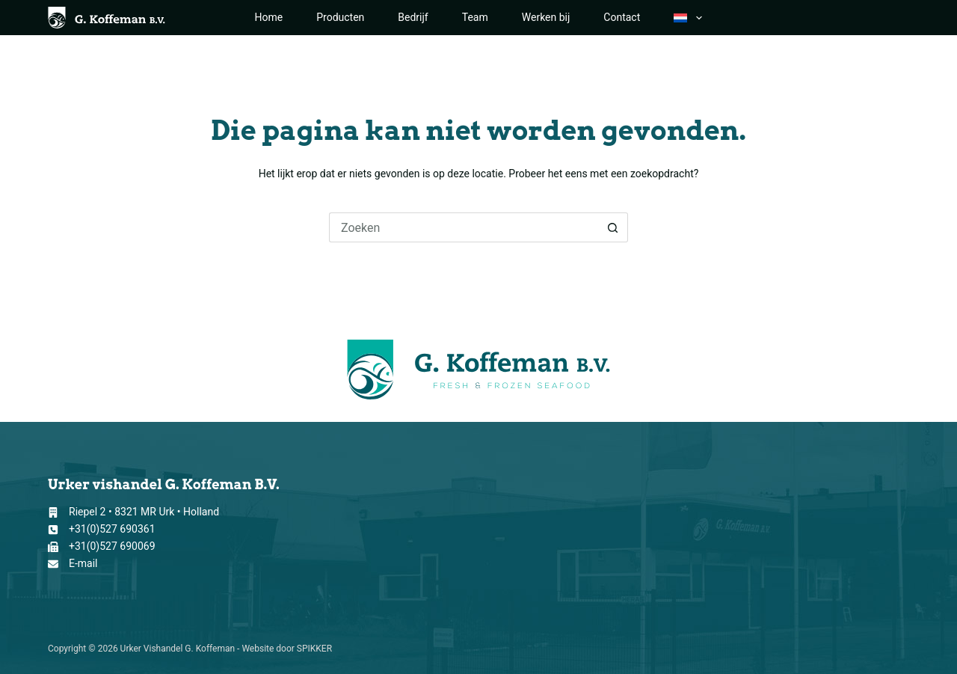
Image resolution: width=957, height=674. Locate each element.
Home (269, 17)
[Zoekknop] (613, 227)
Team (475, 17)
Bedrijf (413, 17)
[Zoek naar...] (463, 227)
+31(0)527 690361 (112, 529)
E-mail (83, 563)
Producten (340, 17)
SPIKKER (314, 648)
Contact (621, 17)
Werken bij (546, 17)
